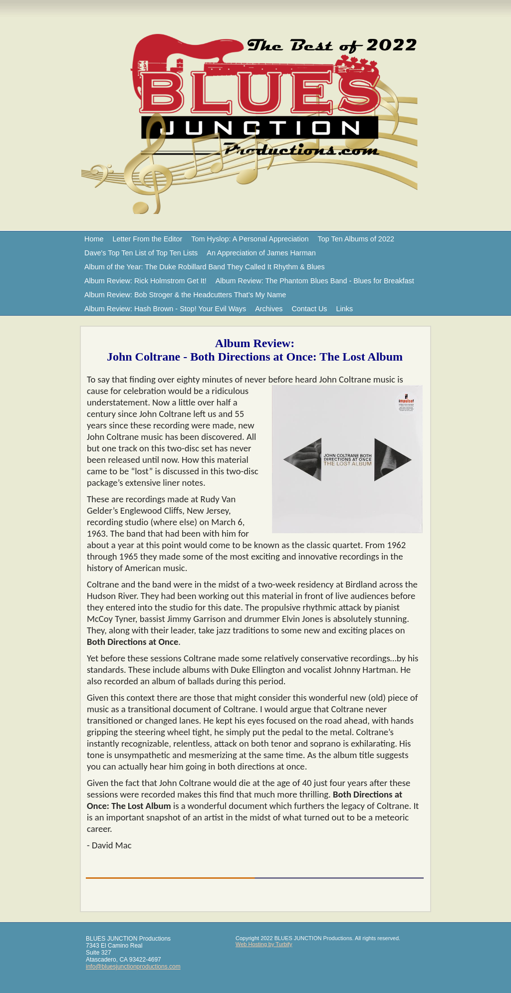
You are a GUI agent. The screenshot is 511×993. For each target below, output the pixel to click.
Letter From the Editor (147, 239)
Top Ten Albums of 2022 (356, 239)
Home (93, 239)
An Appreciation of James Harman (261, 253)
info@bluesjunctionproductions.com (133, 966)
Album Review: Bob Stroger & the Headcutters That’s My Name (185, 295)
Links (344, 309)
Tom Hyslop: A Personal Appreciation (249, 239)
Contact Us (309, 309)
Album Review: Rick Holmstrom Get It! (145, 281)
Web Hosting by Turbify (264, 944)
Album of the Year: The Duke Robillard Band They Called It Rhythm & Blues (204, 267)
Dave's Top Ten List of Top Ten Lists (141, 253)
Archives (268, 309)
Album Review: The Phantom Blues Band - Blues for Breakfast (315, 281)
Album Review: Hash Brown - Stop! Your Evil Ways (165, 309)
